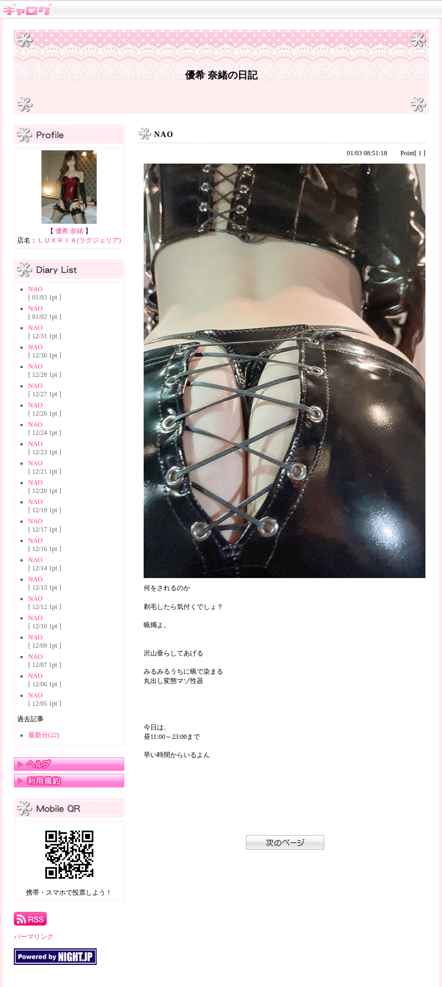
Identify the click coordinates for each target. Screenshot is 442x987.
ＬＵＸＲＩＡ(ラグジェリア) (79, 240)
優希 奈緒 (69, 231)
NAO (35, 289)
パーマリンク (34, 937)
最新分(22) (43, 735)
